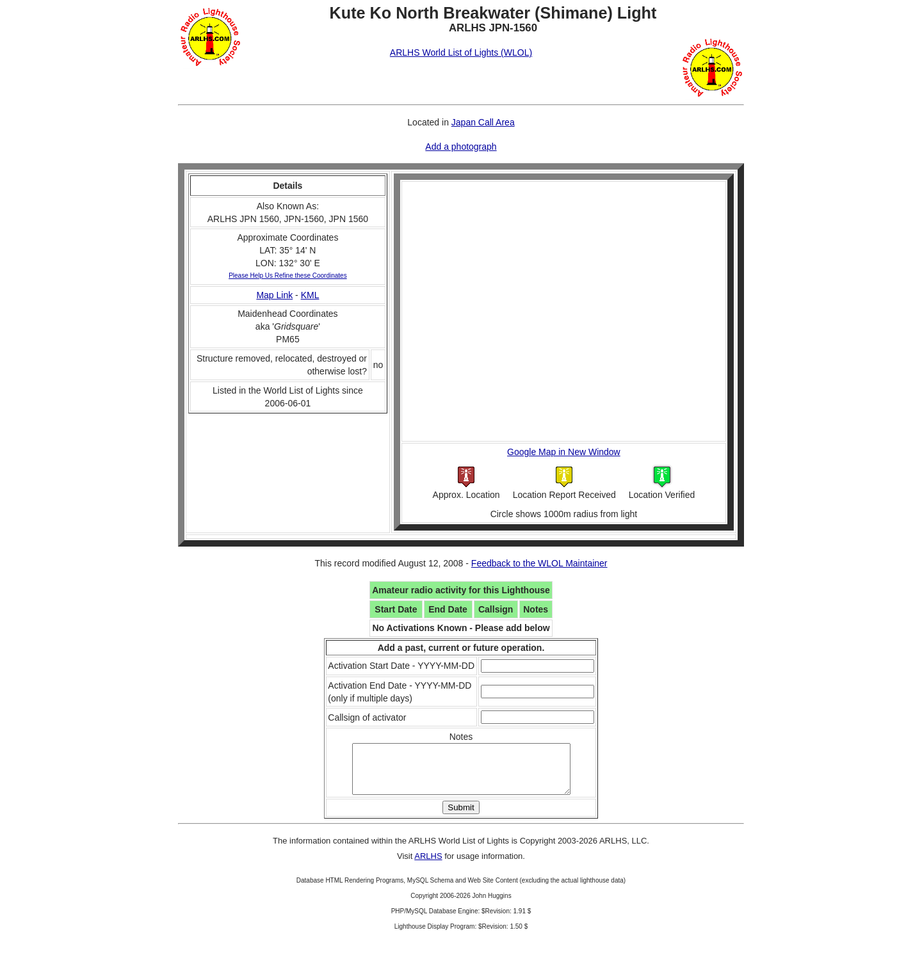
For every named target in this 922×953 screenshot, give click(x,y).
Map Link (274, 295)
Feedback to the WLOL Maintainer (539, 563)
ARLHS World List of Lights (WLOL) (461, 52)
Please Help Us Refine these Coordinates (288, 275)
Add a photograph (460, 146)
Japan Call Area (483, 122)
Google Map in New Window (563, 452)
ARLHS (428, 865)
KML (310, 295)
